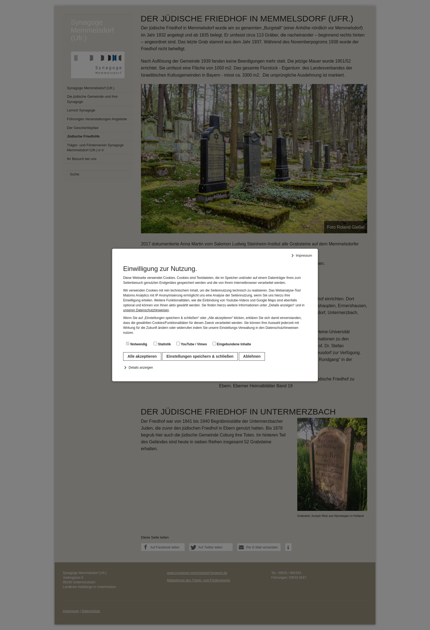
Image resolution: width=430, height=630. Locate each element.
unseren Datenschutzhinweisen (146, 310)
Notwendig (136, 344)
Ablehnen (252, 356)
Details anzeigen (141, 367)
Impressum (304, 255)
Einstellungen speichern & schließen (199, 356)
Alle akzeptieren (142, 356)
